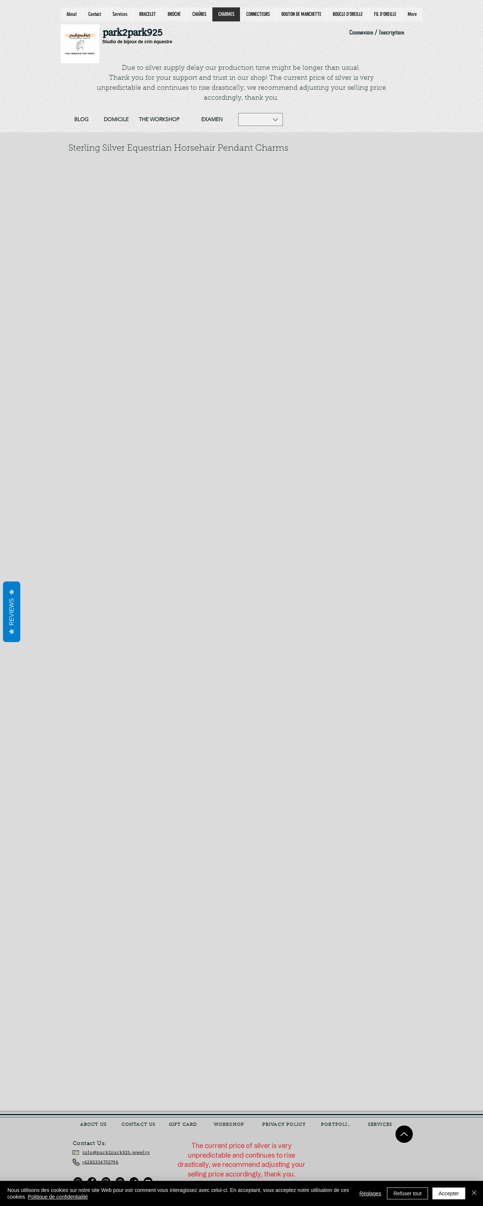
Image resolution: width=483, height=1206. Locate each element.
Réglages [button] (370, 1193)
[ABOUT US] (94, 1124)
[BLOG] (81, 120)
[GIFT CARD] (183, 1124)
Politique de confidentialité (58, 1197)
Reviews (11, 612)
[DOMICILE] (116, 120)
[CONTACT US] (139, 1124)
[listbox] (260, 119)
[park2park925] (136, 33)
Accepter (449, 1193)
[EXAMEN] (211, 120)
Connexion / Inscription (376, 33)
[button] (260, 119)
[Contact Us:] (95, 1144)
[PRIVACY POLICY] (285, 1124)
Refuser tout (407, 1193)
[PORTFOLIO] (337, 1124)
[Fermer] (474, 1193)
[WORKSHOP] (230, 1124)
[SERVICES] (380, 1124)
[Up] (404, 1134)
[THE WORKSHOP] (159, 120)
